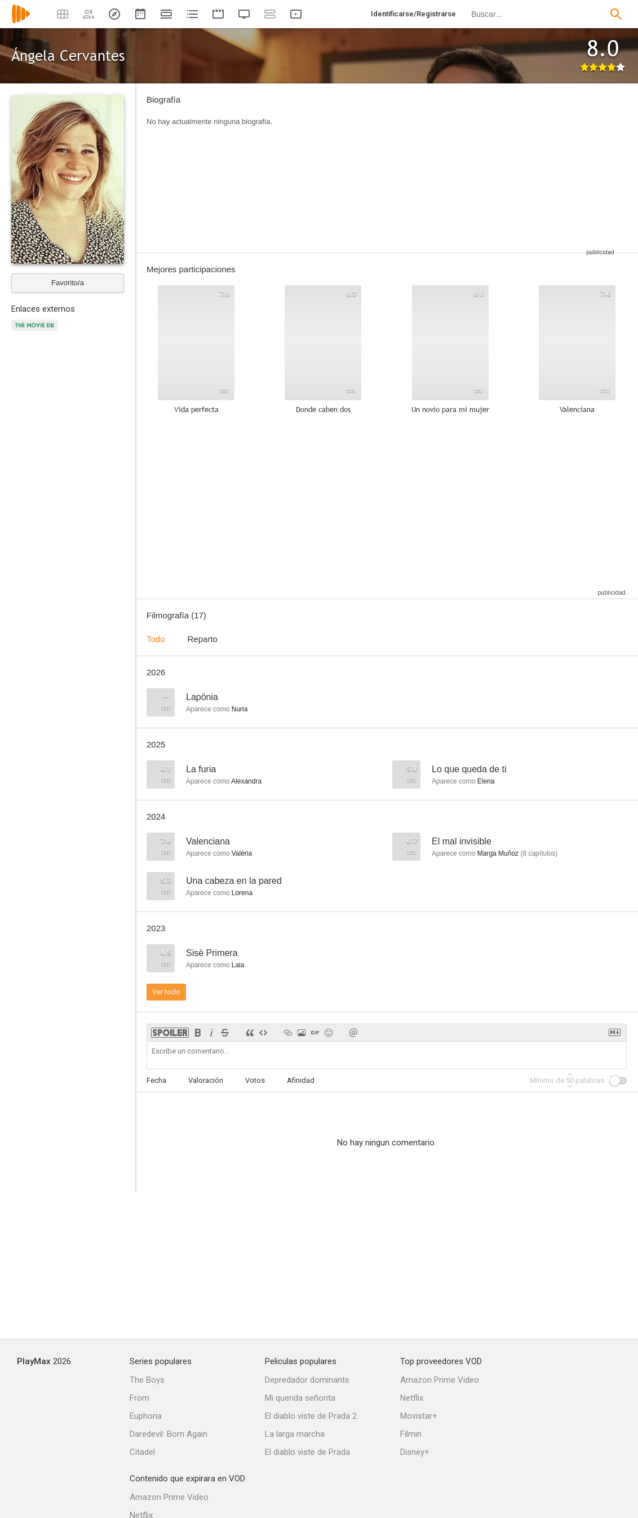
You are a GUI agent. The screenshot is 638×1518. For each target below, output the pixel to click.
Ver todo (166, 992)
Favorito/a (67, 282)
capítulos (538, 853)
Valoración (205, 1080)
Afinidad (300, 1080)
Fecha (156, 1080)
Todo (156, 639)
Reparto (203, 639)
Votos (255, 1080)
